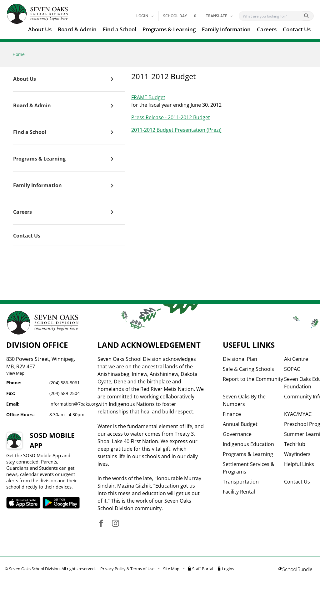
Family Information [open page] (37, 185)
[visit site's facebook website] (101, 523)
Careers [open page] (22, 212)
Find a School (119, 29)
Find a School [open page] (29, 132)
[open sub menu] (112, 79)
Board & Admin (77, 29)
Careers (267, 29)
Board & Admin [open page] (32, 106)
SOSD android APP (63, 503)
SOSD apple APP (24, 503)
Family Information (226, 29)
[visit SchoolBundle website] (295, 570)
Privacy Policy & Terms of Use (127, 568)
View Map (15, 373)
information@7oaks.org (73, 404)
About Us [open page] (24, 79)
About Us (40, 29)
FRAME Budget (148, 97)
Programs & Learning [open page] (39, 159)
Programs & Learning (169, 29)
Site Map (171, 568)
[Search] (272, 16)
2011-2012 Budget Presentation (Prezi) (176, 129)
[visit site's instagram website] (115, 523)
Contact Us (297, 29)
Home (18, 54)
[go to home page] (37, 13)
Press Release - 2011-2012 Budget (170, 117)
